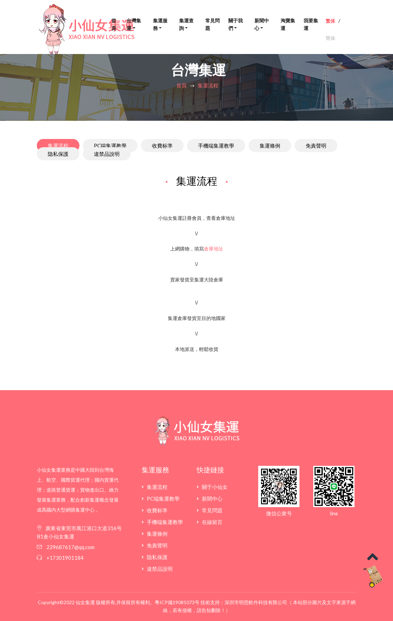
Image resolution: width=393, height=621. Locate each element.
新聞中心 (261, 24)
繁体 (330, 21)
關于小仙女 (215, 487)
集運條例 (270, 145)
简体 (330, 38)
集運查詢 (186, 24)
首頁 (113, 24)
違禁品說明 (107, 154)
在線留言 (212, 522)
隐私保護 (58, 154)
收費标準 (162, 145)
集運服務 (160, 24)
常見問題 (212, 24)
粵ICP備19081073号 (177, 602)
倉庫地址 (213, 248)
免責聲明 (316, 145)
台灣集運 (134, 24)
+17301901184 (65, 558)
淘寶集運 (288, 24)
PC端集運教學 (110, 145)
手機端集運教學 (216, 145)
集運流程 (208, 85)
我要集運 (311, 24)
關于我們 (235, 24)
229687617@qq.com (70, 547)
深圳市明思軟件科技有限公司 (256, 602)
